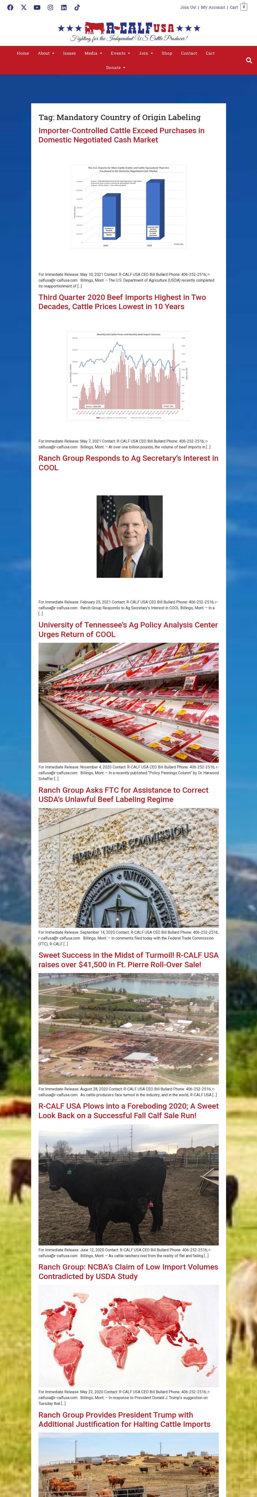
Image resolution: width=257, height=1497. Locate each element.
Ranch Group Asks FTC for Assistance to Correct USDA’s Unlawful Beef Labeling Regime (123, 794)
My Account (213, 7)
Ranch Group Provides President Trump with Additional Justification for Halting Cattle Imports (124, 1419)
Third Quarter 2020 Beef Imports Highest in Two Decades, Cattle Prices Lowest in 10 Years (122, 302)
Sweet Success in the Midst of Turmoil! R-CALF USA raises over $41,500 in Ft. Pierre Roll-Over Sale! (128, 959)
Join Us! (188, 7)
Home (23, 53)
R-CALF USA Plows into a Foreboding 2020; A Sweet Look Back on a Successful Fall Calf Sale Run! (128, 1110)
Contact (189, 53)
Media (93, 53)
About (46, 53)
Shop (167, 53)
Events (120, 53)
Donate (115, 67)
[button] (46, 53)
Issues (69, 53)
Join (146, 53)
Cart (234, 7)
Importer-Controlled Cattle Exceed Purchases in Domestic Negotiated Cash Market (121, 135)
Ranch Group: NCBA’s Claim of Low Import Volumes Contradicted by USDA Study (128, 1271)
